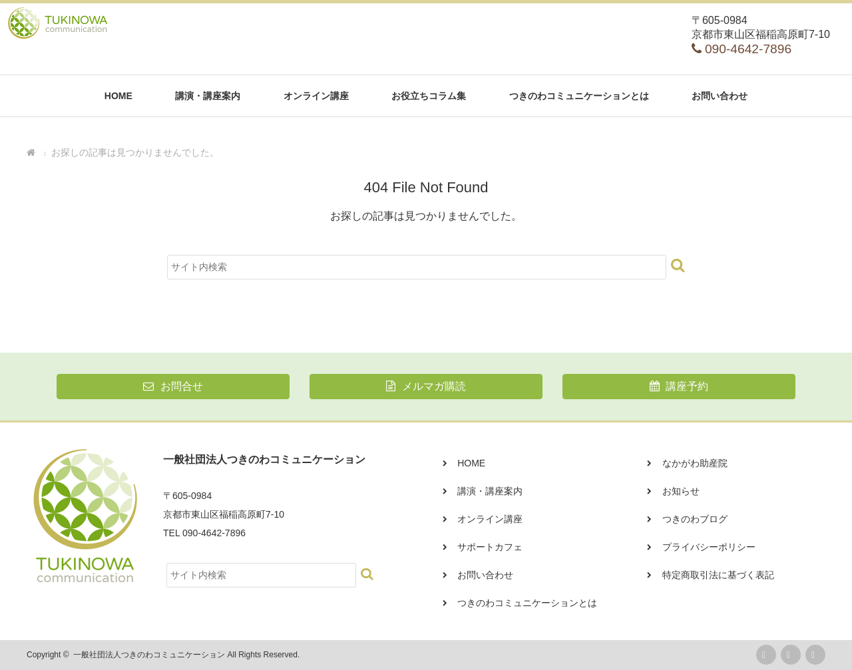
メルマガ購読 (425, 386)
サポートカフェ (490, 547)
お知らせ (681, 491)
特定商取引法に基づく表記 (718, 575)
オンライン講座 (316, 95)
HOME (118, 95)
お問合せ (172, 386)
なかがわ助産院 (695, 463)
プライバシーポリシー (708, 547)
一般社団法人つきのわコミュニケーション (149, 654)
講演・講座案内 (207, 95)
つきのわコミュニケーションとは (579, 95)
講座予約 (679, 386)
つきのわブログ (695, 519)
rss (766, 655)
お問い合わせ (719, 95)
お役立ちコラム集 (428, 95)
